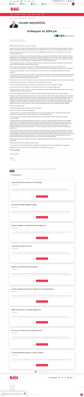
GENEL (42, 14)
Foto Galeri (21, 1)
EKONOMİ (24, 14)
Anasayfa (14, 1)
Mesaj (11, 158)
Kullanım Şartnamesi (13, 385)
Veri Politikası (12, 386)
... (44, 371)
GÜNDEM (38, 14)
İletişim (11, 384)
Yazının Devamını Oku (42, 196)
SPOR (33, 14)
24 (46, 371)
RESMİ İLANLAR (12, 390)
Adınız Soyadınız (14, 154)
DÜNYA (29, 14)
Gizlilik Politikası (12, 387)
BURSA (11, 14)
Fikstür (29, 1)
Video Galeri (25, 1)
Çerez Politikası (12, 389)
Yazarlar (17, 1)
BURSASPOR (17, 14)
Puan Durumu (33, 1)
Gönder (12, 171)
